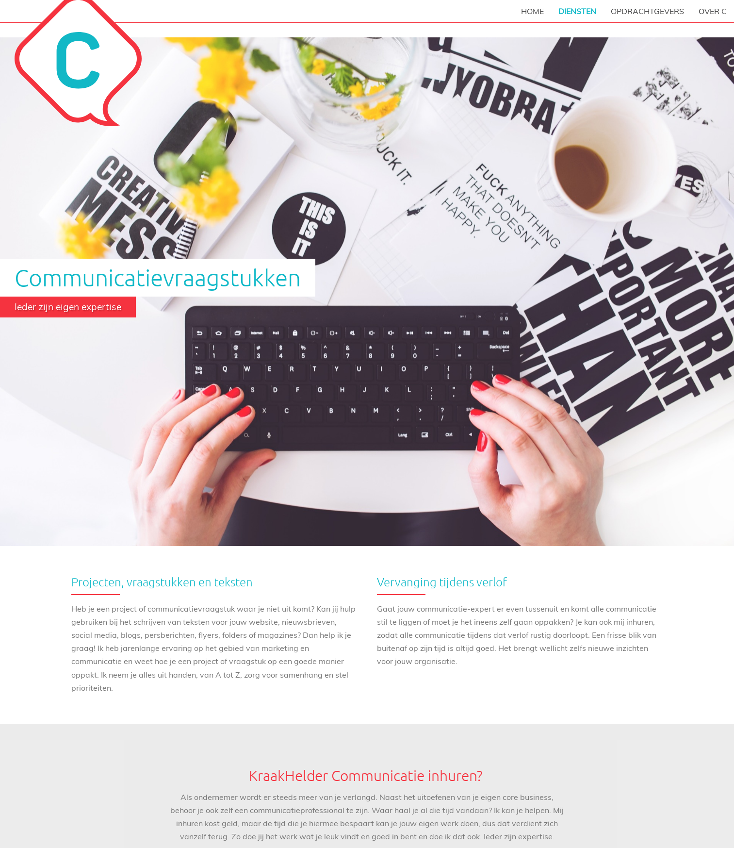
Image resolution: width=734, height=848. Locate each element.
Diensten (577, 11)
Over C (713, 11)
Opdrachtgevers (647, 11)
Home (532, 11)
